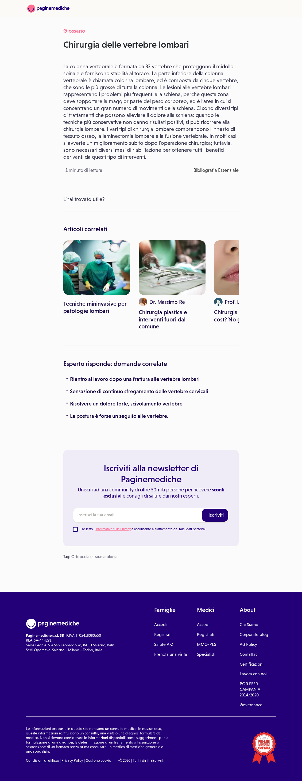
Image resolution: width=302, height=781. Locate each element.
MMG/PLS (206, 644)
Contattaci (249, 654)
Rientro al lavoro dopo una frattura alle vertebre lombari (135, 379)
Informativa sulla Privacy (113, 529)
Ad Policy (248, 644)
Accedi (160, 624)
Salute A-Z (163, 644)
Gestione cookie (98, 760)
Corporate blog (254, 634)
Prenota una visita (170, 654)
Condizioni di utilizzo (42, 760)
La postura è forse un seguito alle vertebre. (119, 416)
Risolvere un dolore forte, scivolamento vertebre (126, 404)
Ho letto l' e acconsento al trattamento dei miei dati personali (143, 529)
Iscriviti (216, 515)
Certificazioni (252, 664)
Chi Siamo (249, 624)
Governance (251, 705)
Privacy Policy (72, 760)
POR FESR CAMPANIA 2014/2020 (250, 689)
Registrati (163, 634)
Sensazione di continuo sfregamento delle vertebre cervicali (139, 391)
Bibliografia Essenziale (216, 170)
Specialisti (206, 654)
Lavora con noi (253, 674)
